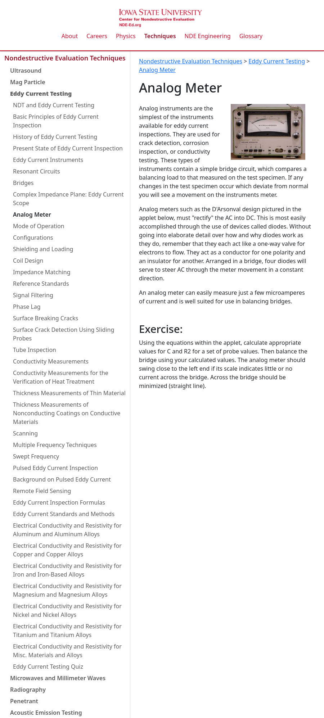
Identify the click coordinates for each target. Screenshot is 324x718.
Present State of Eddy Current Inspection (68, 148)
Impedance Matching (42, 272)
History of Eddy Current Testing (55, 137)
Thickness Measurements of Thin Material (69, 393)
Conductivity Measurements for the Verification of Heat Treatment (60, 377)
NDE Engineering (208, 36)
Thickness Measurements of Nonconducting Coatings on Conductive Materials (66, 413)
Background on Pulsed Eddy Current (62, 479)
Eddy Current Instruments (48, 160)
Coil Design (28, 261)
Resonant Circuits (36, 171)
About (70, 36)
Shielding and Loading (43, 249)
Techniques (160, 36)
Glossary (251, 36)
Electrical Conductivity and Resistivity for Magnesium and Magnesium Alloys (67, 590)
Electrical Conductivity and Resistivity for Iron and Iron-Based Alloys (67, 570)
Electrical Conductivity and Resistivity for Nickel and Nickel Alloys (67, 610)
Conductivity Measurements (51, 361)
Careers (96, 36)
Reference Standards (41, 284)
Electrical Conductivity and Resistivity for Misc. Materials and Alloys (67, 650)
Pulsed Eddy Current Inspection (55, 468)
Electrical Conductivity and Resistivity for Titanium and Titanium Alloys (67, 630)
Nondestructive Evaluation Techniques (65, 58)
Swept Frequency (36, 456)
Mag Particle (27, 82)
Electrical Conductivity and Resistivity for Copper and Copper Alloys (67, 550)
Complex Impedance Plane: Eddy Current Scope (68, 198)
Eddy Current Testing (41, 94)
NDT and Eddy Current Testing (53, 105)
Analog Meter (32, 214)
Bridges (23, 183)
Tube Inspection (34, 350)
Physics (126, 36)
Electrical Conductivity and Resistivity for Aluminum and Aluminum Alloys (67, 529)
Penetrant (24, 701)
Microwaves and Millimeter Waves (57, 678)
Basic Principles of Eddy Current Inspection (56, 121)
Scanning (25, 433)
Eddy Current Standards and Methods (63, 514)
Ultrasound (25, 70)
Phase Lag (27, 307)
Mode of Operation (38, 226)
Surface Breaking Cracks (45, 318)
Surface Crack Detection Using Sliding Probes (63, 334)
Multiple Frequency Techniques (55, 445)
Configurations (33, 237)
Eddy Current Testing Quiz (48, 666)
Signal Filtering (33, 295)
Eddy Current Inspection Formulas (59, 502)
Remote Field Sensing (42, 491)
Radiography (28, 690)
